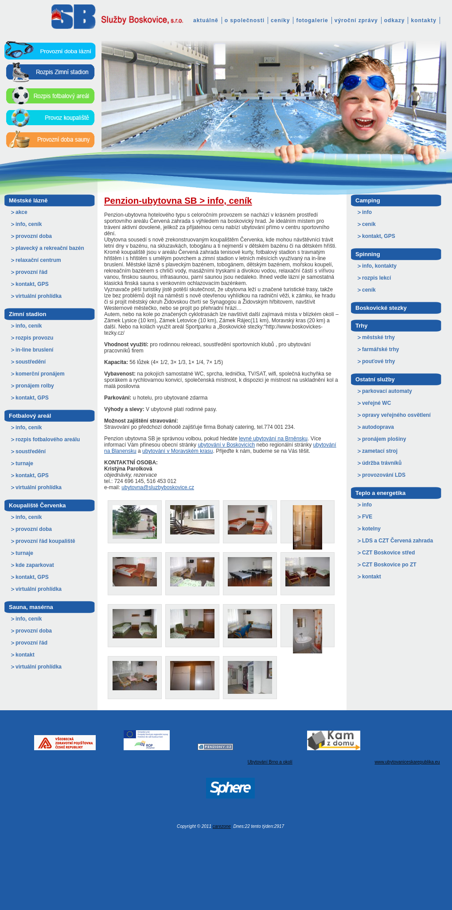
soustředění (31, 362)
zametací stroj (379, 451)
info (367, 212)
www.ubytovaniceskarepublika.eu (407, 762)
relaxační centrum (38, 260)
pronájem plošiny (384, 439)
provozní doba (34, 236)
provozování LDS (383, 475)
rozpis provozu (34, 338)
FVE (367, 517)
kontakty (423, 20)
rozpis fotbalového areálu (48, 439)
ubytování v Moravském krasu (177, 451)
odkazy (394, 20)
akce (21, 212)
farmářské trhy (380, 349)
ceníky (280, 20)
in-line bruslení (34, 350)
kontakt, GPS (32, 284)
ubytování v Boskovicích (226, 445)
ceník (369, 224)
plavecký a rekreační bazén (50, 248)
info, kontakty (379, 266)
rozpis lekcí (376, 278)
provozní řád (31, 272)
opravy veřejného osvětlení (396, 415)
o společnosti (245, 20)
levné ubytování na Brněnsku (273, 438)
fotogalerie (312, 20)
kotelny (371, 529)
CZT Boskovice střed (388, 553)
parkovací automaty (387, 391)
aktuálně (205, 20)
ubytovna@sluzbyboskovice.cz (157, 487)
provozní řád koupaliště (45, 541)
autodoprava (378, 427)
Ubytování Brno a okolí (270, 762)
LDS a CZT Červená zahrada (397, 541)
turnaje (24, 463)
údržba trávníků (381, 463)
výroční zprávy (356, 20)
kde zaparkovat (35, 565)
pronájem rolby (35, 386)
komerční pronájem (40, 374)
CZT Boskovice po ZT (389, 565)
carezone (222, 826)
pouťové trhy (378, 361)
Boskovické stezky (381, 308)
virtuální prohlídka (39, 296)
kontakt (25, 655)
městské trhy (378, 337)
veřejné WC (376, 403)
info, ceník (29, 224)
